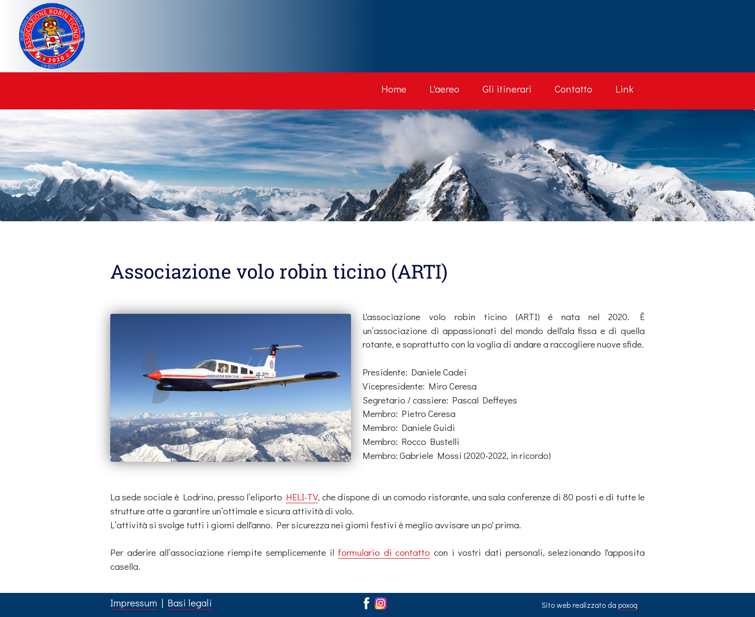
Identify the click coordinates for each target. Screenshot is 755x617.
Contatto (573, 88)
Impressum (133, 602)
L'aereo (444, 88)
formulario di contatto (384, 552)
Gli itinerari (507, 88)
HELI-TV (302, 497)
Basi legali (190, 602)
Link (624, 88)
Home (393, 88)
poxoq (628, 605)
